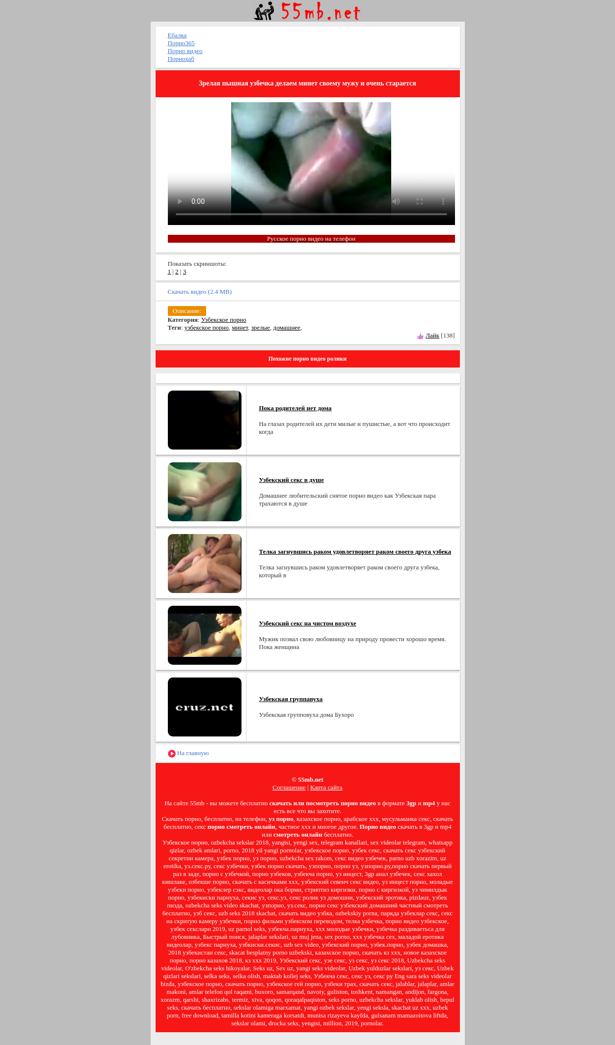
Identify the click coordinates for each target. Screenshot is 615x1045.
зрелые (260, 327)
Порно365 (181, 43)
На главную (188, 753)
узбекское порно (207, 327)
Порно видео (185, 51)
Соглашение (289, 787)
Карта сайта (326, 787)
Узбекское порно (223, 319)
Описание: (187, 310)
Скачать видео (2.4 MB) (200, 291)
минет (240, 327)
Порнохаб (181, 58)
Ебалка (177, 35)
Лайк (432, 335)
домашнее (286, 327)
